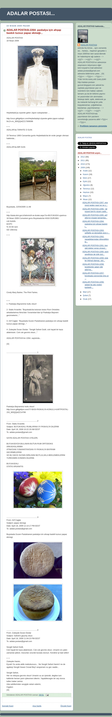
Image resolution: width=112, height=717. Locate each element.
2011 (83, 160)
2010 (83, 164)
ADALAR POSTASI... (31, 13)
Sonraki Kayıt (7, 706)
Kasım (86, 174)
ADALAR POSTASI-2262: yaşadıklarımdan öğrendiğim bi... (95, 239)
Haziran (86, 192)
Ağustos (86, 185)
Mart (85, 292)
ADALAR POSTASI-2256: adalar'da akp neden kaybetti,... (93, 284)
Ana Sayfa (37, 706)
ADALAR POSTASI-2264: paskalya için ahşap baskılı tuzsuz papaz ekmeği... (34, 31)
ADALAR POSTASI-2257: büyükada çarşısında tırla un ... (95, 275)
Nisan (85, 199)
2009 (83, 168)
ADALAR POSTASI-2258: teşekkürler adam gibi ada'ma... (93, 267)
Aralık (85, 171)
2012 (83, 157)
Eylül (85, 181)
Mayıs (86, 196)
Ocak (85, 299)
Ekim (85, 178)
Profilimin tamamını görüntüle (93, 126)
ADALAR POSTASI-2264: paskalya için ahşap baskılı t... (94, 224)
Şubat (85, 295)
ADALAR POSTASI (89, 45)
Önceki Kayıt (66, 706)
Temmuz (87, 189)
